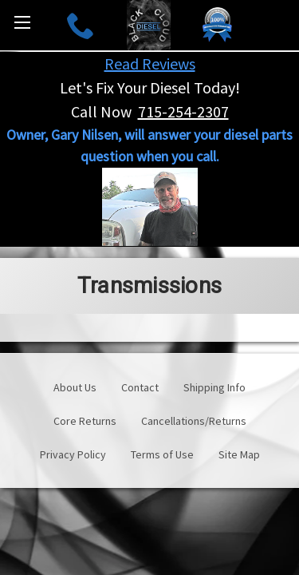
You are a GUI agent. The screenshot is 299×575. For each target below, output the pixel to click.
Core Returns (84, 421)
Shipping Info (214, 387)
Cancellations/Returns (193, 421)
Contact (140, 387)
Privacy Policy (73, 454)
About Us (74, 387)
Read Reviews (149, 63)
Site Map (239, 454)
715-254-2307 (183, 111)
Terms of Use (162, 454)
